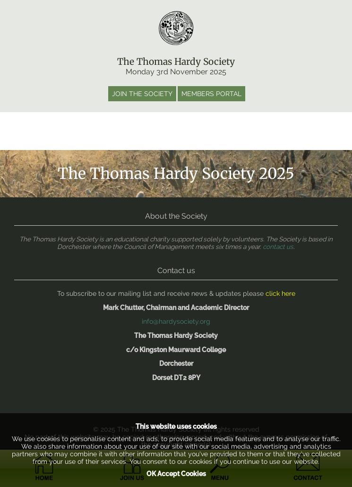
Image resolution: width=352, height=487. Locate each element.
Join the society (142, 93)
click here (280, 293)
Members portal (211, 93)
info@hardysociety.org (176, 321)
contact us (278, 246)
